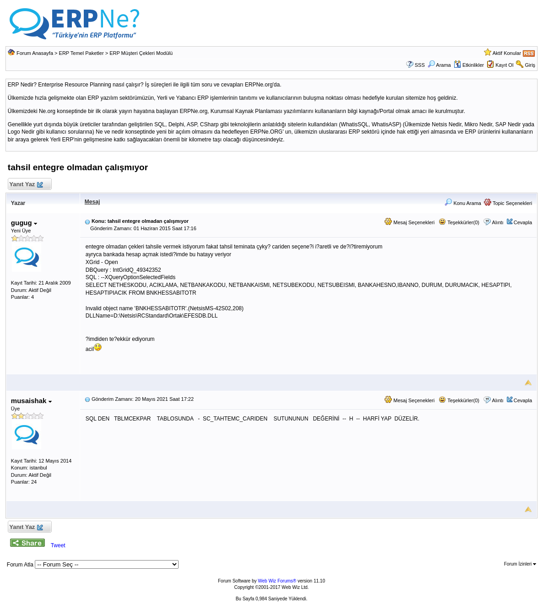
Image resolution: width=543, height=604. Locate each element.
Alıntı (498, 222)
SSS (420, 65)
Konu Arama (463, 203)
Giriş (530, 65)
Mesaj (92, 202)
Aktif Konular (507, 53)
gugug (24, 222)
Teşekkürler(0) (459, 222)
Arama (439, 65)
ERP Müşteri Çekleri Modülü (141, 53)
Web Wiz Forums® (277, 580)
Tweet (58, 545)
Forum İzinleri (520, 563)
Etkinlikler (469, 65)
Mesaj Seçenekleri (409, 222)
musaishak (31, 400)
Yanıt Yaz (26, 185)
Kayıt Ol (504, 65)
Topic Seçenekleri (508, 203)
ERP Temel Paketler (81, 53)
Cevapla (523, 222)
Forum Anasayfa (34, 53)
